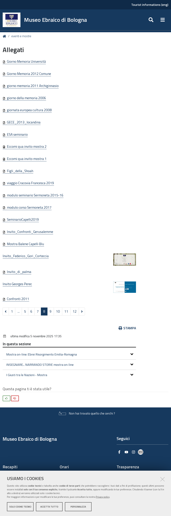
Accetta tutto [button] (49, 507)
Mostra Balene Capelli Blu (25, 243)
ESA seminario (17, 134)
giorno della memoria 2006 (26, 97)
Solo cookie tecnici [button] (20, 507)
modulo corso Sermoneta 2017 (29, 207)
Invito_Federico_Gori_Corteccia (26, 255)
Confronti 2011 (18, 298)
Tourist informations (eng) (149, 4)
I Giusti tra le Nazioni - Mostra (69, 375)
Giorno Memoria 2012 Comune (29, 73)
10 (58, 311)
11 (66, 311)
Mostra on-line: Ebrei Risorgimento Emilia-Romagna (69, 354)
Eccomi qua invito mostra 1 (27, 158)
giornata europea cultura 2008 (29, 109)
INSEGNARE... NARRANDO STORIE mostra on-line (69, 364)
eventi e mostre (21, 36)
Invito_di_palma (19, 271)
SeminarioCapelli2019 (23, 219)
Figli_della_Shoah (20, 170)
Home (5, 36)
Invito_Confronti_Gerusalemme (30, 231)
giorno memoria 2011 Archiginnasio (33, 85)
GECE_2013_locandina (24, 122)
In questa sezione (17, 344)
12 (75, 311)
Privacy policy (102, 497)
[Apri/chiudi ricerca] (151, 20)
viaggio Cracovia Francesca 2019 (30, 182)
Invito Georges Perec (17, 283)
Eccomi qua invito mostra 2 (27, 146)
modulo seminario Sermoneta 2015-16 (35, 195)
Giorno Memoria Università (26, 61)
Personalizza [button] (78, 507)
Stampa (127, 328)
